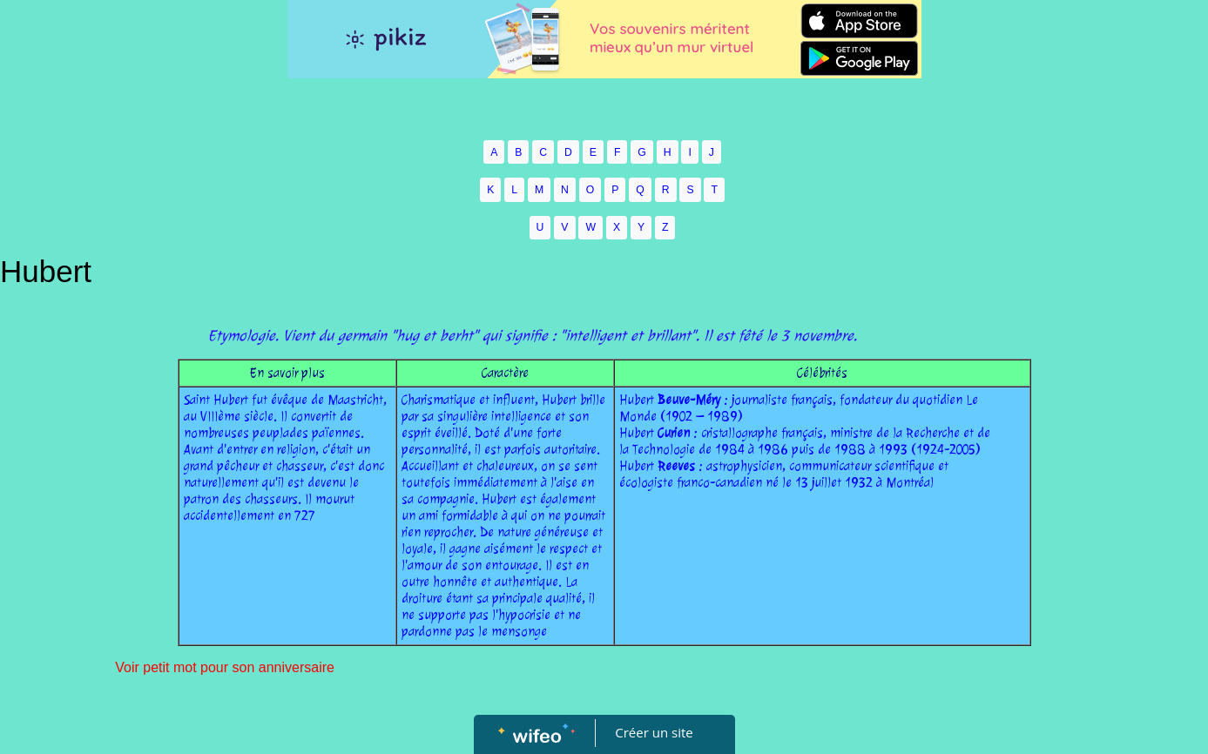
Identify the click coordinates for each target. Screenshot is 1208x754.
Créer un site (653, 732)
